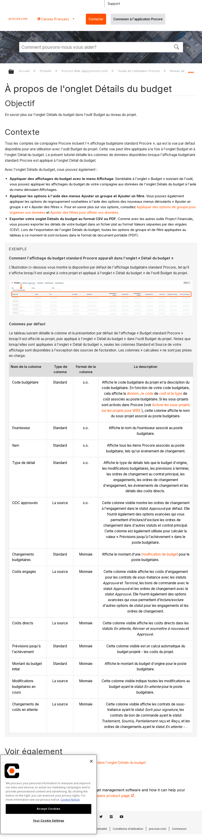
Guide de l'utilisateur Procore (139, 71)
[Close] (91, 761)
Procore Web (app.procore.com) (85, 71)
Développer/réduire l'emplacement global (191, 70)
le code (147, 393)
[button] (176, 46)
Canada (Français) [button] (54, 19)
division (133, 393)
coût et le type (170, 393)
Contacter (96, 19)
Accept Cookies (48, 808)
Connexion (179, 828)
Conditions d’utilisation (128, 828)
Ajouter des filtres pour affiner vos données (84, 212)
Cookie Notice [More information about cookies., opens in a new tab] (70, 799)
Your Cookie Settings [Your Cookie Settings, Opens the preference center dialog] (48, 820)
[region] (48, 794)
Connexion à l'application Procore (138, 19)
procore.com (18, 19)
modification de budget (159, 554)
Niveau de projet (182, 71)
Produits (46, 71)
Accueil (25, 71)
